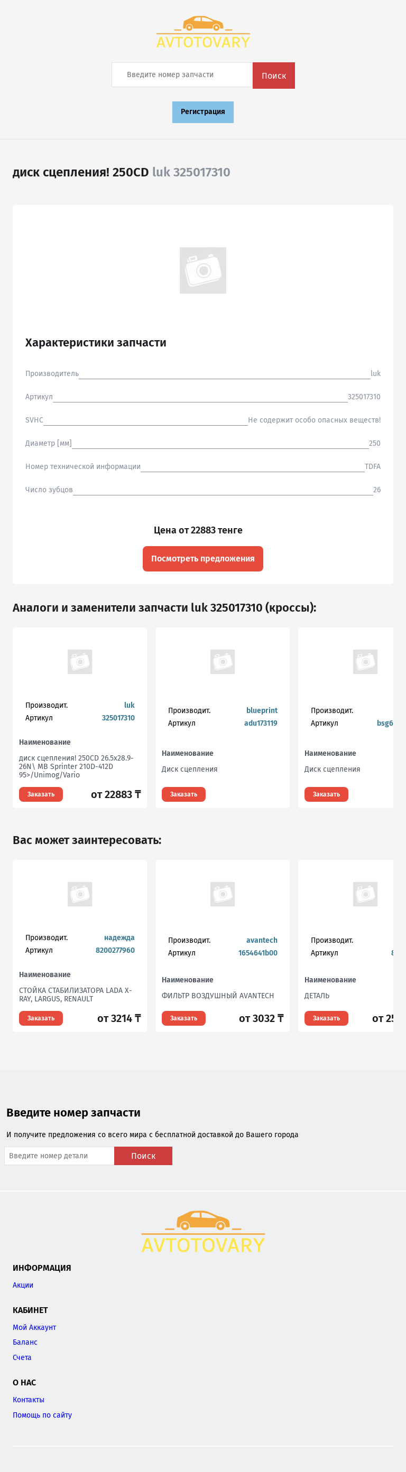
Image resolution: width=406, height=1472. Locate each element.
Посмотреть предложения (203, 559)
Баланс (25, 1342)
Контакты (28, 1399)
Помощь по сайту (42, 1415)
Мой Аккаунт (34, 1327)
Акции (23, 1285)
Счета (22, 1357)
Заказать (40, 794)
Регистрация (203, 111)
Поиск (274, 76)
